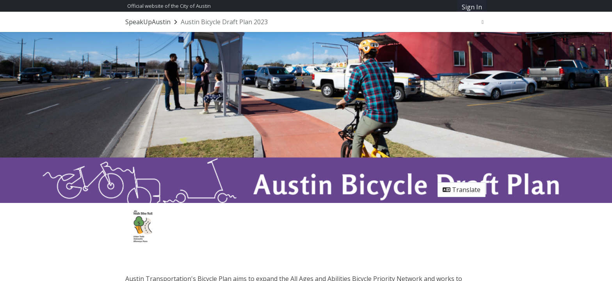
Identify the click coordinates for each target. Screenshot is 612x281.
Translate (461, 189)
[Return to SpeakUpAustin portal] (152, 22)
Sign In (472, 7)
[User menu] (483, 22)
